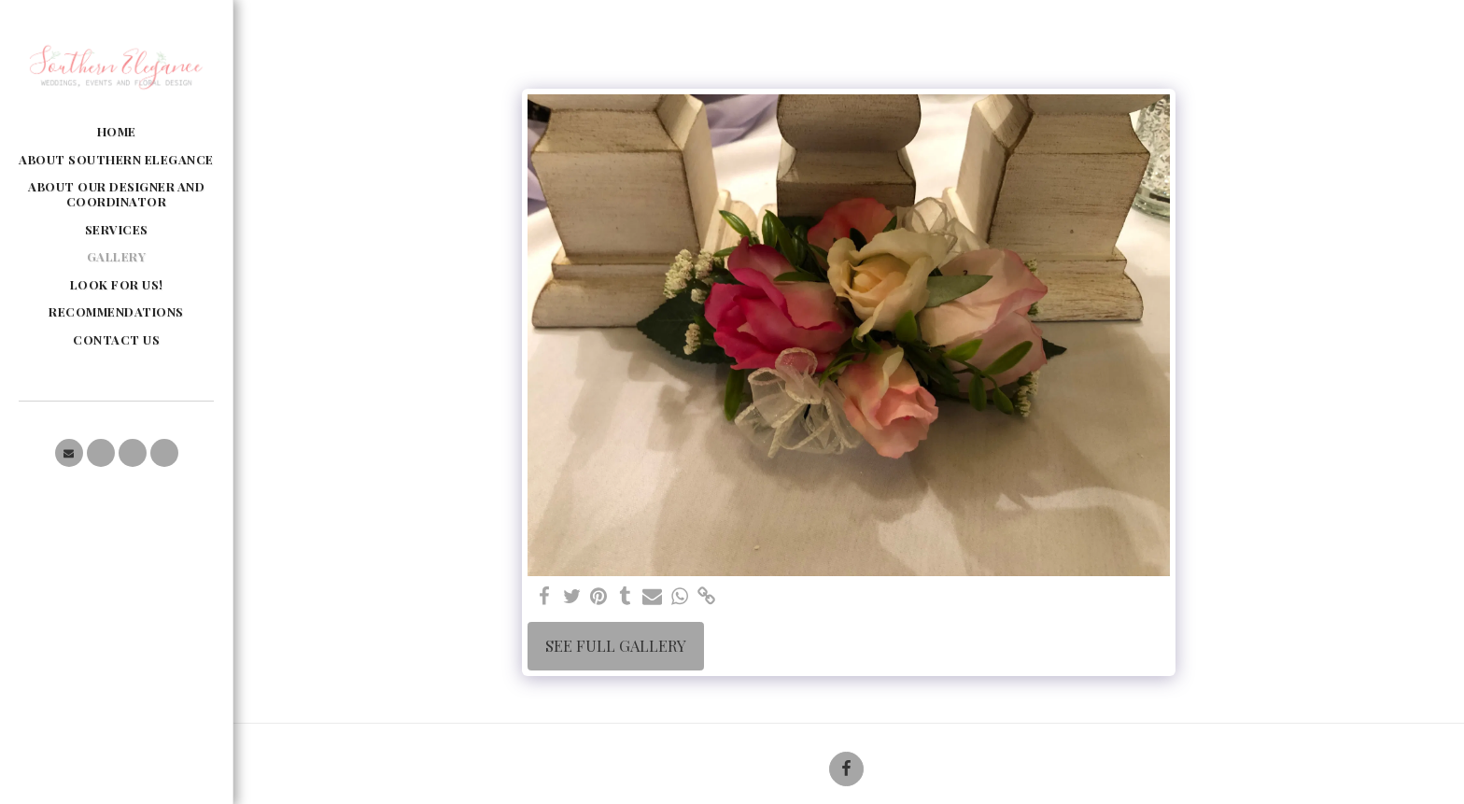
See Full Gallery (615, 645)
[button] (69, 453)
